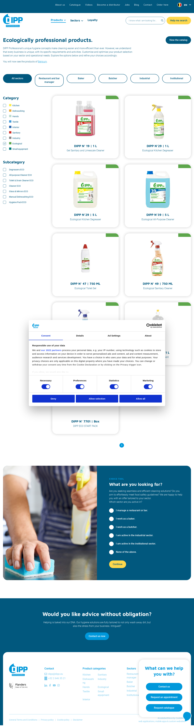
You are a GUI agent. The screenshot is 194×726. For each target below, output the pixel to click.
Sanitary (14, 133)
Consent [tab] (45, 335)
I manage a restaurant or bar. (132, 511)
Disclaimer (78, 720)
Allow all (140, 399)
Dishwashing (17, 111)
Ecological (15, 144)
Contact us (161, 684)
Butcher (113, 78)
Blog (139, 3)
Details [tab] (80, 335)
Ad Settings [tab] (114, 335)
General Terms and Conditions (23, 720)
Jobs (130, 3)
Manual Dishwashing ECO (21, 197)
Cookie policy (63, 720)
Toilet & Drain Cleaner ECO (21, 181)
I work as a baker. (125, 519)
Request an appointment (161, 695)
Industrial (145, 78)
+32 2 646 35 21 (57, 679)
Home (6, 25)
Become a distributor (114, 3)
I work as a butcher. (126, 527)
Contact (149, 3)
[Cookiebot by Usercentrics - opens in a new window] (148, 325)
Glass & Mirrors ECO (18, 192)
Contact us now (97, 636)
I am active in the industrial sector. (134, 536)
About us (69, 3)
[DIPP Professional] (13, 14)
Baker (81, 78)
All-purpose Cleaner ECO (20, 176)
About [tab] (148, 335)
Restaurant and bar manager (49, 80)
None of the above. (126, 552)
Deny (53, 399)
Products (57, 14)
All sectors (17, 78)
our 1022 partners (51, 350)
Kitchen (14, 106)
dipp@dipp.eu (55, 674)
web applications (146, 722)
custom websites (177, 722)
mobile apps (161, 722)
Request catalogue (161, 705)
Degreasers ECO (16, 170)
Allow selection (97, 399)
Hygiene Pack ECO (17, 203)
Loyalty (92, 14)
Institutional (176, 78)
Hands (14, 117)
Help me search (178, 14)
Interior (14, 128)
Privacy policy (47, 720)
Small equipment (18, 149)
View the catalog (178, 40)
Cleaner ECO (15, 186)
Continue (117, 565)
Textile (13, 122)
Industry (14, 138)
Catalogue (83, 3)
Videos (96, 3)
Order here (163, 3)
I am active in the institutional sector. (136, 544)
